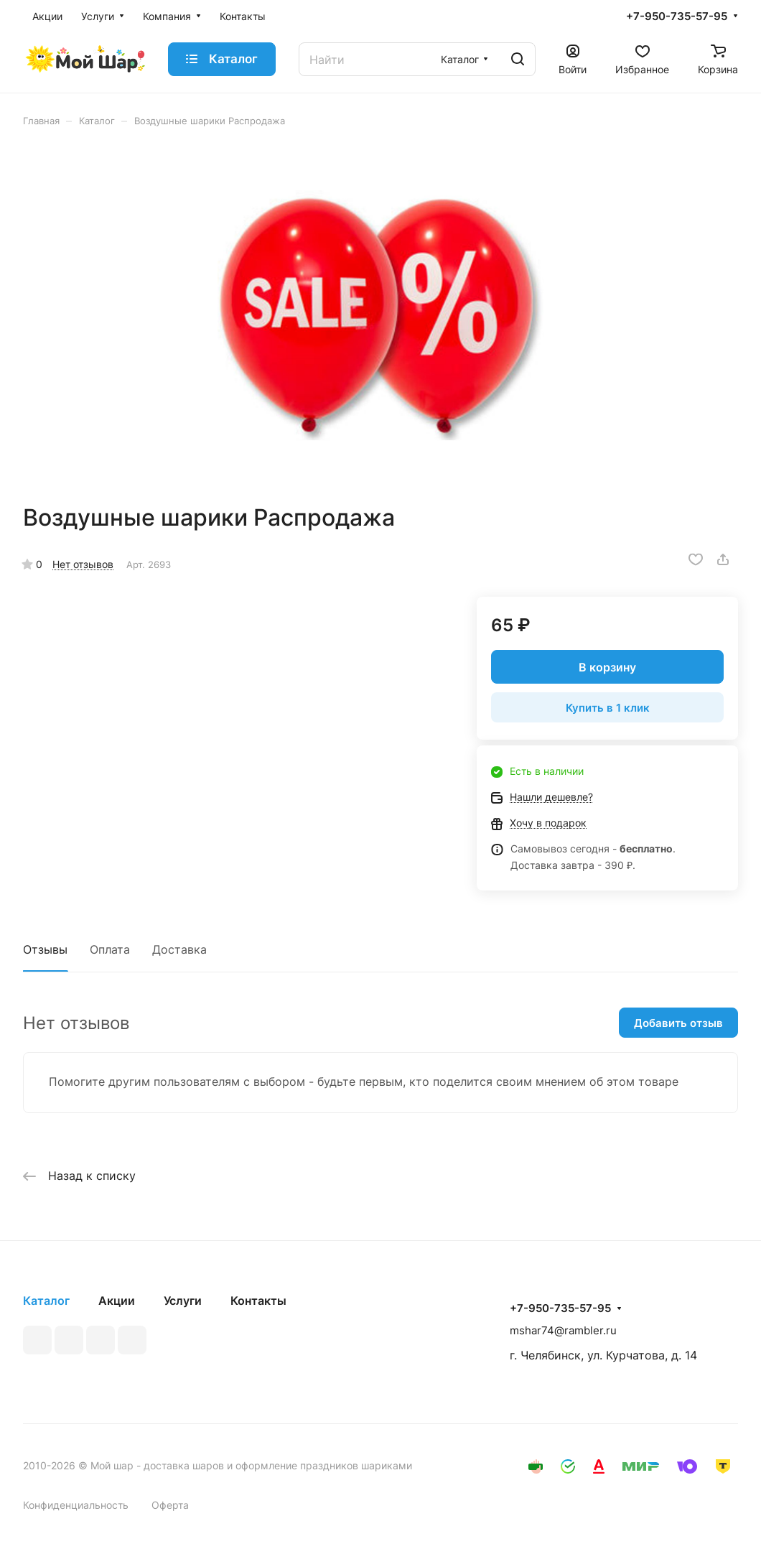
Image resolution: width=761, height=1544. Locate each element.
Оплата (110, 949)
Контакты (258, 1300)
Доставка (179, 949)
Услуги (183, 1300)
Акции (116, 1300)
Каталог (46, 1300)
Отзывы (45, 949)
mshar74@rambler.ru (563, 1330)
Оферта (170, 1505)
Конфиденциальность (76, 1505)
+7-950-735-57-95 (676, 16)
